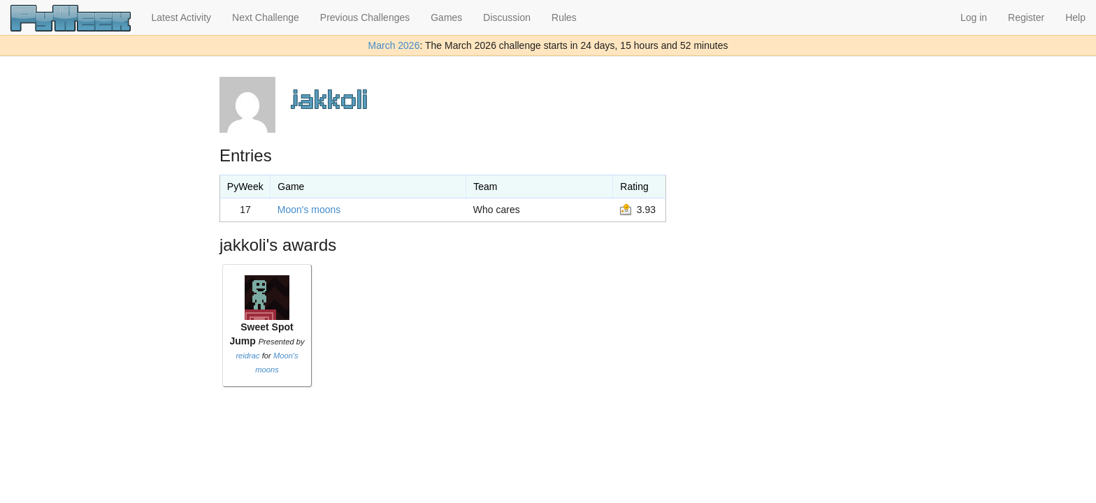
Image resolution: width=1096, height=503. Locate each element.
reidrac (247, 355)
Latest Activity (182, 17)
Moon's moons (309, 209)
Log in (973, 17)
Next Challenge (265, 17)
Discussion (507, 17)
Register (1026, 17)
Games (446, 17)
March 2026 (394, 45)
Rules (564, 17)
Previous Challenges (365, 17)
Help (1075, 17)
